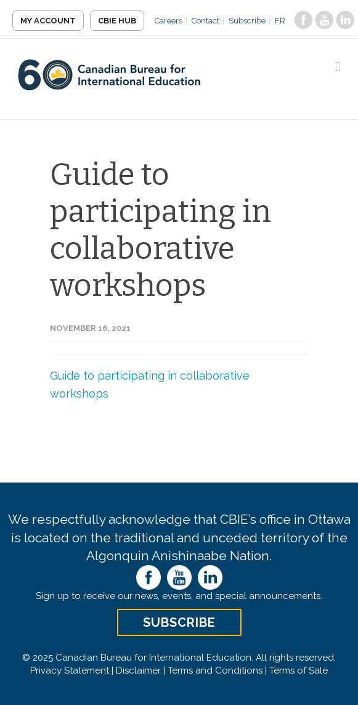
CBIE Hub (117, 20)
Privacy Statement (69, 670)
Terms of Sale (298, 670)
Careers (168, 20)
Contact (205, 20)
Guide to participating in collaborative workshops (160, 230)
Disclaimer (138, 670)
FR (280, 20)
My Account (48, 20)
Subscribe (247, 20)
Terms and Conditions (215, 670)
